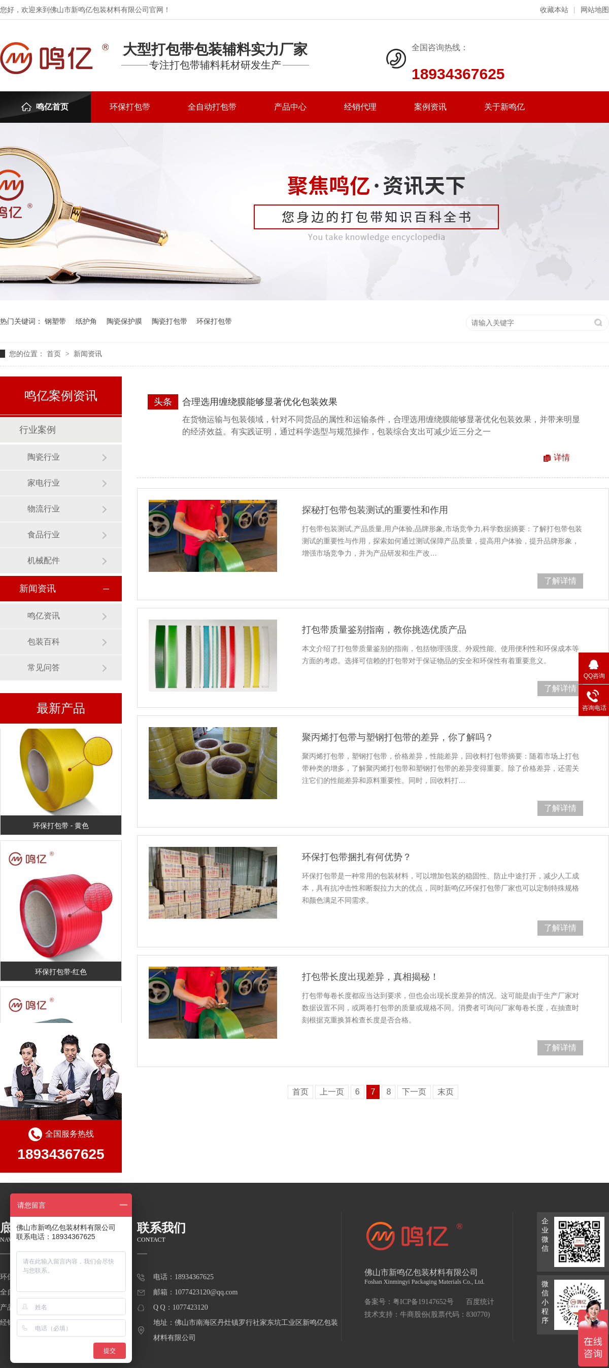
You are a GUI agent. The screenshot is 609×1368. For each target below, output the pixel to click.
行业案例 (37, 430)
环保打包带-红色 (61, 973)
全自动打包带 (212, 106)
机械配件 (43, 560)
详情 (562, 457)
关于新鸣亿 (504, 106)
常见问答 (43, 667)
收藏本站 (554, 10)
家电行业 (43, 482)
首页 (55, 354)
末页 (445, 1091)
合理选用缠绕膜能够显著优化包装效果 (259, 402)
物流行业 (43, 508)
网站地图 (595, 10)
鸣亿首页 (45, 106)
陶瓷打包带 (169, 321)
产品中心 (290, 106)
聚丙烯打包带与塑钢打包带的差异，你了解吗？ (398, 737)
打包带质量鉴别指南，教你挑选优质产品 (384, 630)
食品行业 (43, 534)
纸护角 (86, 321)
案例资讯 (430, 106)
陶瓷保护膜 (124, 321)
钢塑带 (55, 321)
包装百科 (43, 641)
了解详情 (560, 580)
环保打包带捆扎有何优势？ (357, 857)
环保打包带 (130, 106)
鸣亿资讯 (43, 615)
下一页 (414, 1091)
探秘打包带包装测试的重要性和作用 (375, 510)
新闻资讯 (88, 354)
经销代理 (360, 106)
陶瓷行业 (43, 457)
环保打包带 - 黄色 (61, 827)
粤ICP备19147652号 (423, 1302)
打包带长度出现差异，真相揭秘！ (370, 977)
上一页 (332, 1091)
